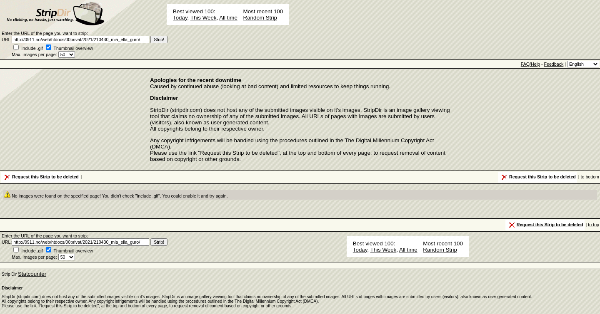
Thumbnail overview (73, 48)
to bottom (590, 176)
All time (228, 18)
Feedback (553, 64)
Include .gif (32, 48)
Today (180, 18)
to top (593, 224)
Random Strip (260, 18)
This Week (203, 18)
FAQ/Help (530, 64)
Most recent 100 (263, 11)
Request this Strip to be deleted (41, 177)
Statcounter (32, 274)
